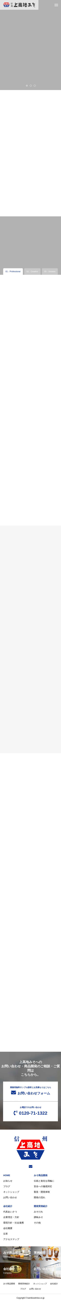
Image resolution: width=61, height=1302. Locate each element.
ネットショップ (11, 1192)
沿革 (5, 1233)
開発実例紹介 (40, 1206)
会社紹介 (7, 1206)
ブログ (6, 1186)
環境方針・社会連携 (13, 1222)
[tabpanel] (30, 45)
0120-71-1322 (30, 1111)
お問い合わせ (10, 1197)
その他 (37, 1222)
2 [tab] (31, 85)
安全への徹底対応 (43, 1186)
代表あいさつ (10, 1211)
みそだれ (38, 1211)
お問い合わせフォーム (30, 1090)
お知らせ (7, 1181)
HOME (6, 1175)
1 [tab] (27, 85)
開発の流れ (39, 1197)
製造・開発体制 (42, 1192)
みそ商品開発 (40, 1175)
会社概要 (7, 1228)
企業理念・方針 (11, 1217)
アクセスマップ (11, 1239)
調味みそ (38, 1217)
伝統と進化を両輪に (44, 1181)
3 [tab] (35, 85)
